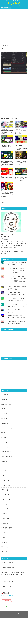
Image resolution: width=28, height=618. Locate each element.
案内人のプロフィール (5, 7)
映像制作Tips (6, 528)
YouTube (5, 480)
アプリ (4, 490)
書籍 (3, 532)
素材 (4, 542)
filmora (4, 432)
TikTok (4, 475)
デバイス (4, 509)
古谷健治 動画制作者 (7, 581)
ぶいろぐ (14, 4)
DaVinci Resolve (7, 428)
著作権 (4, 547)
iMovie (4, 442)
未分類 (4, 537)
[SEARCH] (26, 2)
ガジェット (5, 499)
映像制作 (4, 523)
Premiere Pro (6, 456)
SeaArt (4, 461)
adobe (4, 394)
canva (4, 418)
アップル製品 (6, 485)
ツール (4, 504)
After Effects (6, 404)
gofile (4, 437)
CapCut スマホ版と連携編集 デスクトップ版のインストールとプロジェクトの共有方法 (17, 271)
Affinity (4, 399)
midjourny (5, 447)
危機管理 (5, 518)
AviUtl (4, 413)
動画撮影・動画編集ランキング (8, 595)
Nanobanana (6, 451)
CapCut (4, 423)
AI (3, 409)
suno (3, 470)
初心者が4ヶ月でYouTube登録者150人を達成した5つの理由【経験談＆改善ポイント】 (13, 575)
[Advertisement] (14, 28)
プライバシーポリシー (7, 567)
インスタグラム (7, 494)
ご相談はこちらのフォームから (10, 562)
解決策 (4, 551)
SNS (3, 466)
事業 (4, 513)
